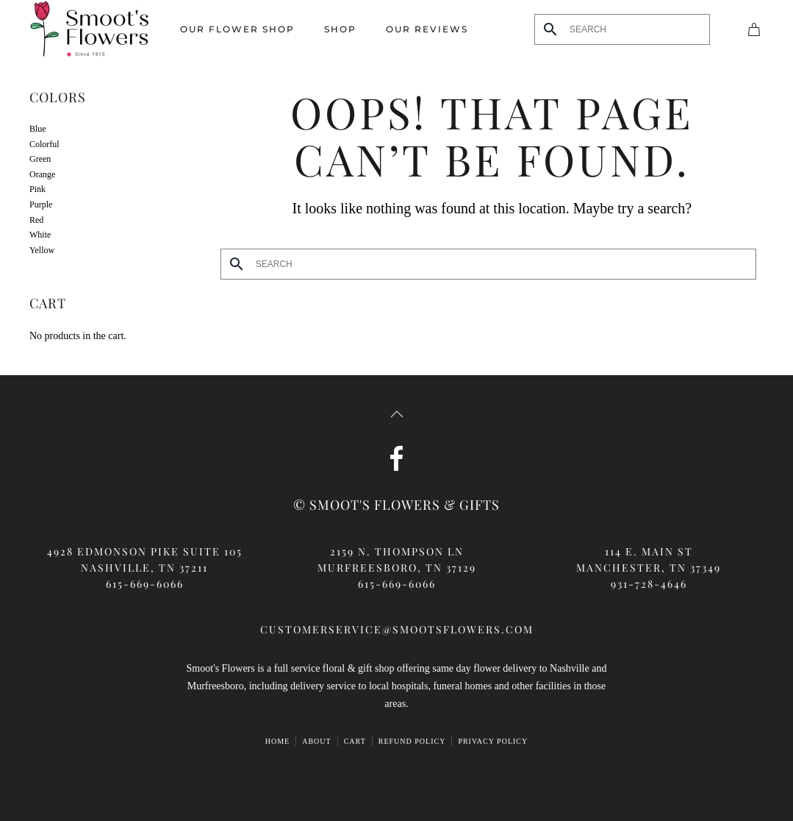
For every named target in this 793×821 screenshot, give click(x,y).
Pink (37, 189)
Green (40, 159)
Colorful (44, 144)
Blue (37, 129)
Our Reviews (427, 29)
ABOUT (316, 741)
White (40, 235)
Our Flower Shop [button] (237, 29)
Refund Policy (412, 741)
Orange (42, 174)
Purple (40, 204)
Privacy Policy (493, 741)
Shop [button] (340, 29)
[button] (397, 414)
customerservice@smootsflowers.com (397, 629)
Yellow (41, 250)
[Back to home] (90, 29)
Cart (355, 741)
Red (36, 220)
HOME (277, 741)
